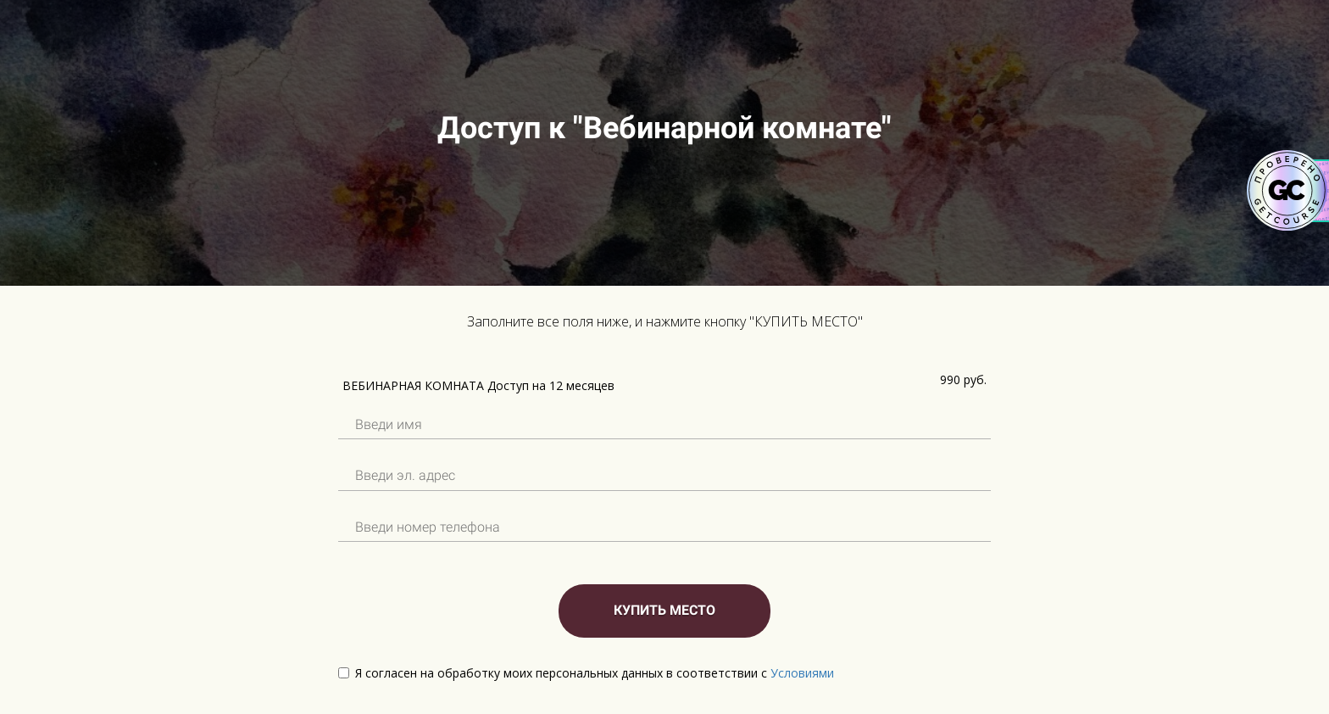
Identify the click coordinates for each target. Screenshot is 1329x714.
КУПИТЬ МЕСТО (664, 610)
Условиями (802, 673)
